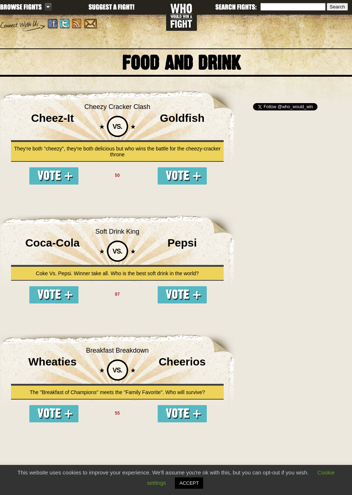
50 (117, 175)
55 (117, 413)
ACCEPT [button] (189, 483)
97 (117, 294)
